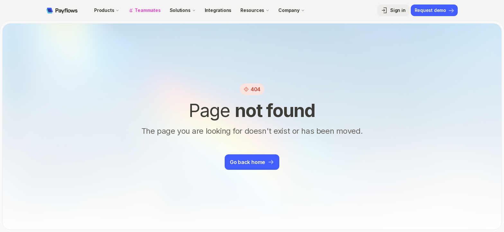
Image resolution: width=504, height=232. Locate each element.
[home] (61, 10)
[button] (106, 10)
